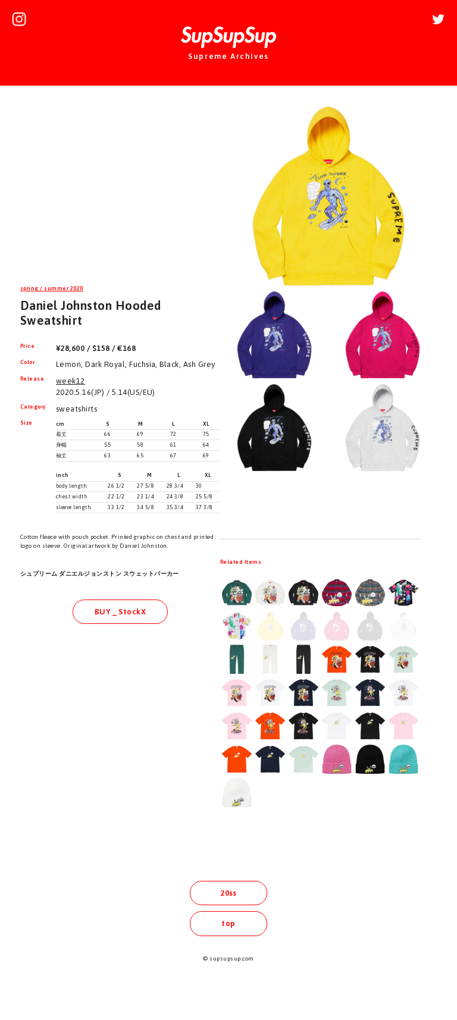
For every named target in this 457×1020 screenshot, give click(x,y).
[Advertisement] (120, 186)
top (228, 923)
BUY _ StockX (120, 611)
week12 (70, 380)
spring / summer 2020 (51, 288)
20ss (228, 893)
